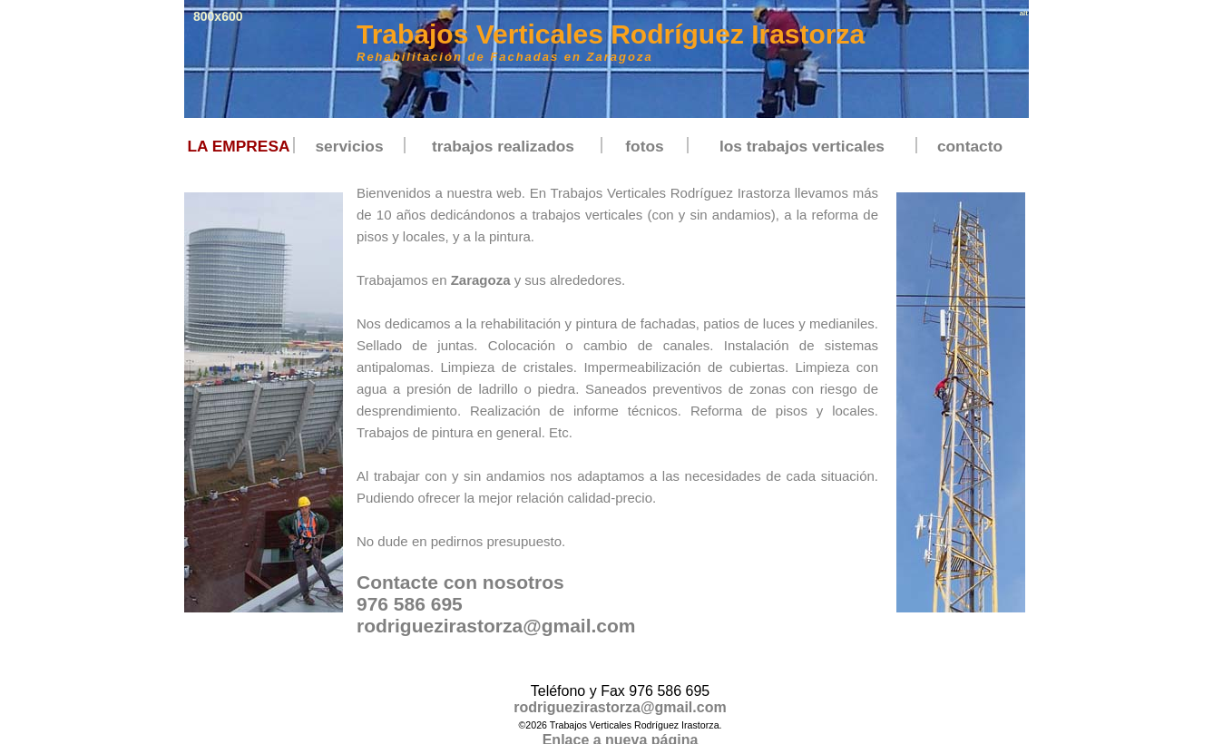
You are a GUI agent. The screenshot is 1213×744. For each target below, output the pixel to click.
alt (1024, 13)
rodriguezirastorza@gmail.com (496, 625)
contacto (970, 146)
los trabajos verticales (802, 146)
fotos (644, 146)
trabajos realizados (503, 146)
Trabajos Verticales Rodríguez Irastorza (611, 34)
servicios (349, 146)
